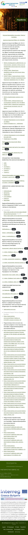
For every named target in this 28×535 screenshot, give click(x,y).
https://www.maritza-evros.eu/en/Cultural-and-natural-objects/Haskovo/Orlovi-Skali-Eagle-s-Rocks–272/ (15, 412)
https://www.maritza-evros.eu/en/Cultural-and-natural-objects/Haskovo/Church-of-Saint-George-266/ (15, 366)
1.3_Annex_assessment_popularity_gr (12, 259)
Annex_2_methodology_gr (9, 236)
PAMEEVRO (7, 194)
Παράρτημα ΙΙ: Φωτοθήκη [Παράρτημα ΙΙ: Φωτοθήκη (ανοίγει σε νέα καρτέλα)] (10, 139)
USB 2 (5, 165)
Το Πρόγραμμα (10, 527)
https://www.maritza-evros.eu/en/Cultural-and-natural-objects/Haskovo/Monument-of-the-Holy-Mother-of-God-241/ (15, 399)
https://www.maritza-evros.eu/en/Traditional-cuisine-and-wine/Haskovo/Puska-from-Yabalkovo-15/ (14, 447)
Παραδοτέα (23, 527)
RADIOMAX (7, 200)
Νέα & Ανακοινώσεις (8, 529)
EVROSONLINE (7, 191)
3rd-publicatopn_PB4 (7, 297)
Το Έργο (17, 527)
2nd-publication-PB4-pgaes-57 (10, 293)
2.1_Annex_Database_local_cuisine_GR (12, 278)
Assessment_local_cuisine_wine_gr (11, 274)
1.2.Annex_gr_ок (6, 255)
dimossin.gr (17, 532)
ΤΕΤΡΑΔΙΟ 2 (7, 168)
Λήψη (7, 143)
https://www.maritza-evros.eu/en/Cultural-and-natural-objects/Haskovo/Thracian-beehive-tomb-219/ (15, 377)
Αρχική (4, 527)
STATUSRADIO (7, 196)
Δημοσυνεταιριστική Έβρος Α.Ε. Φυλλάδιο (14, 40)
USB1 (5, 163)
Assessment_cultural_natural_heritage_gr (12, 248)
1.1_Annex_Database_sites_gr (10, 252)
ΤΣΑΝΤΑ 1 (6, 170)
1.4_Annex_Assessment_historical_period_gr (13, 262)
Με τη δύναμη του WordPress (8, 523)
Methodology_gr (6, 229)
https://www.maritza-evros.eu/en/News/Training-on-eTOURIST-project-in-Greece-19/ (12, 318)
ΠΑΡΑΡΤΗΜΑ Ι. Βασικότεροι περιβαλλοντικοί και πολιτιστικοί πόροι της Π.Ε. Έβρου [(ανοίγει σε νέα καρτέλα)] (14, 72)
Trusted (20, 523)
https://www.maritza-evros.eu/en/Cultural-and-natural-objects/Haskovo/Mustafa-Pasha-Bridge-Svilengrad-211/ (15, 382)
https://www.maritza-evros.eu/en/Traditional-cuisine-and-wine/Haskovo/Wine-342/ (13, 434)
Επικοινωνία (11, 532)
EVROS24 (6, 198)
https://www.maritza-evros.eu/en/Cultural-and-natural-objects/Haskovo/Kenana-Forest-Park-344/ (15, 388)
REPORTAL (7, 193)
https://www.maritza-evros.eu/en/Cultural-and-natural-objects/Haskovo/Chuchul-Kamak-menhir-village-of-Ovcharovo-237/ (15, 394)
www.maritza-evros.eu (9, 309)
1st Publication (6, 290)
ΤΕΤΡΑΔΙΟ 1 (7, 166)
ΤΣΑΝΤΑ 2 (6, 172)
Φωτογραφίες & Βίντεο (19, 529)
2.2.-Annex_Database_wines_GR (10, 282)
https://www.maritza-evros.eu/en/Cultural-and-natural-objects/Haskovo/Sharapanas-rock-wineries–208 (15, 371)
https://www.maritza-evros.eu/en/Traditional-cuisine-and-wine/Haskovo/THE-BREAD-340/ (13, 453)
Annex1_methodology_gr (8, 232)
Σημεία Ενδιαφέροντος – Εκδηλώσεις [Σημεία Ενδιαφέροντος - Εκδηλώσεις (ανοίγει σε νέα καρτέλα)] (13, 123)
